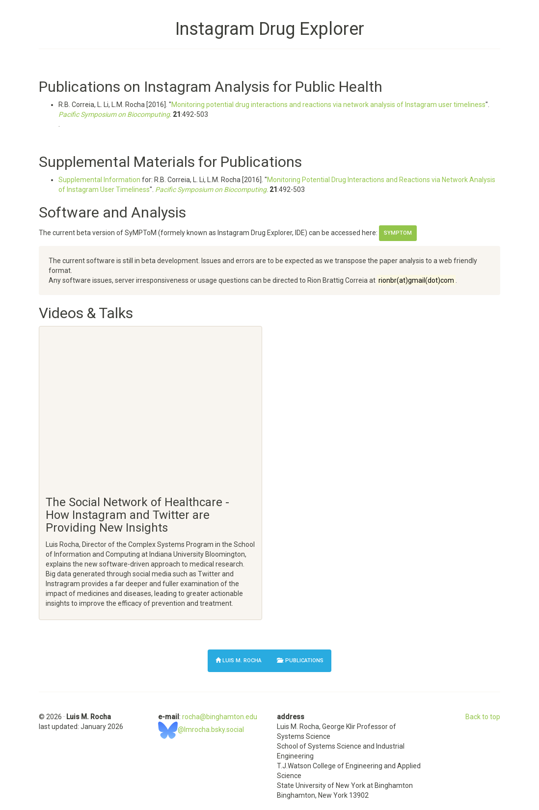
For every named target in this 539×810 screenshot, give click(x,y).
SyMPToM (398, 233)
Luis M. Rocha (239, 659)
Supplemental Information (99, 180)
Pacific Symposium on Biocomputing (114, 114)
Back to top (482, 717)
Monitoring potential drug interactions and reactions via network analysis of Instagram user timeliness (328, 104)
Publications (300, 660)
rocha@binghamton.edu (219, 717)
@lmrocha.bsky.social (201, 729)
